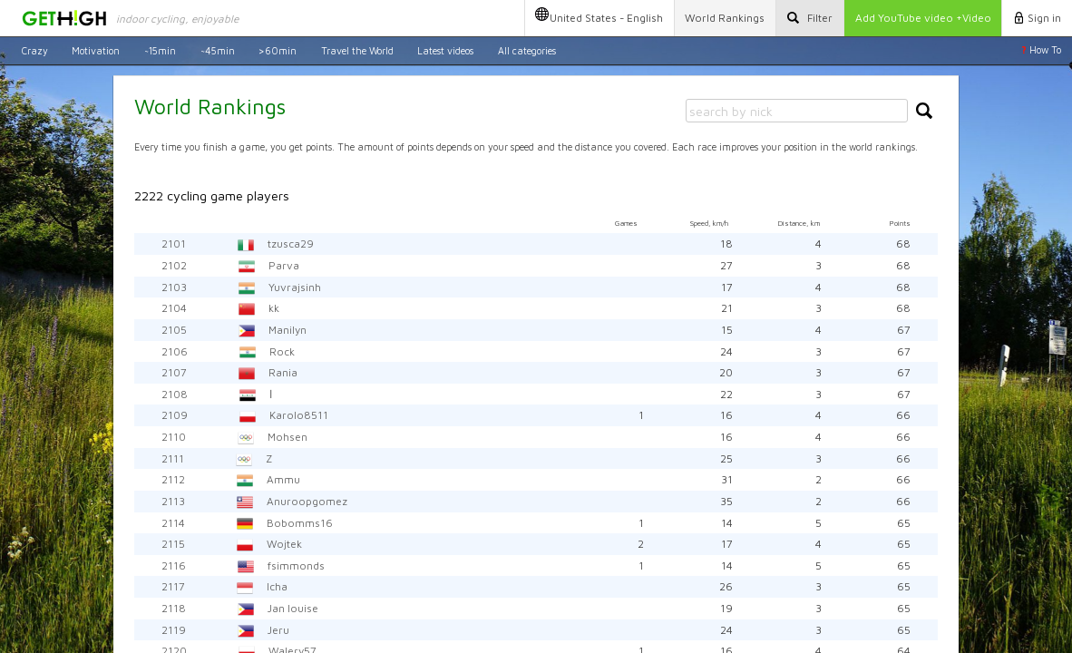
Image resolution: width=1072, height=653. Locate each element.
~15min (160, 49)
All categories (527, 49)
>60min (277, 49)
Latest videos (445, 49)
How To (1041, 49)
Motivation (96, 49)
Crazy (35, 49)
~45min (217, 49)
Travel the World (357, 49)
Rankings (725, 18)
